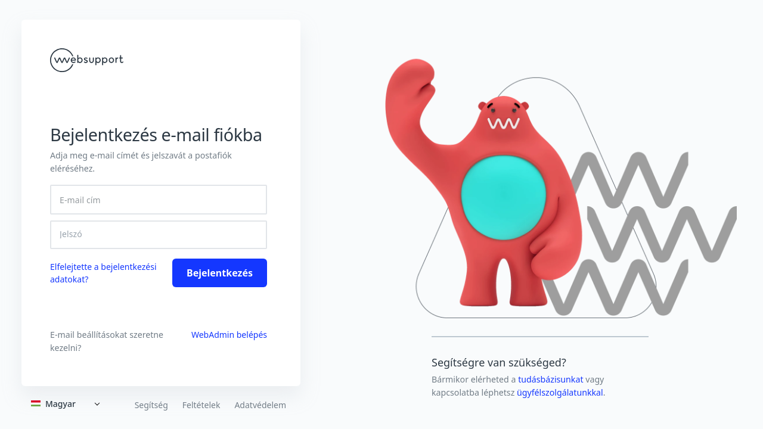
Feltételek (201, 405)
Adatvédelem (260, 405)
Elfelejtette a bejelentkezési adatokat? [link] (103, 273)
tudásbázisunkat (551, 379)
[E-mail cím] (159, 199)
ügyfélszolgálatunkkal (560, 392)
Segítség (151, 405)
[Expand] (67, 404)
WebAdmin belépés (229, 334)
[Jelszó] (159, 234)
